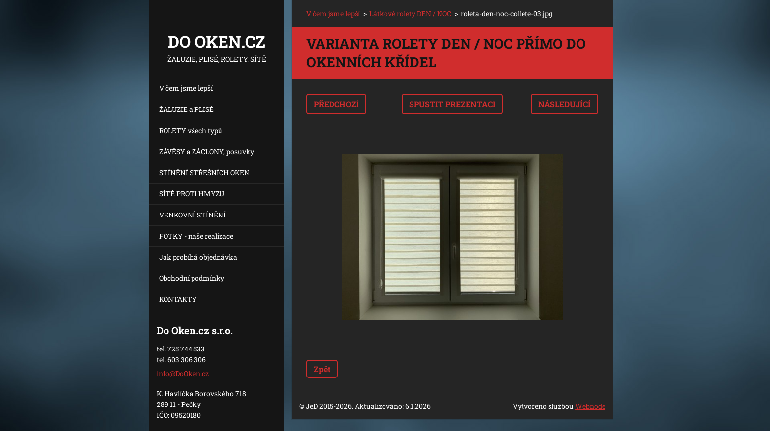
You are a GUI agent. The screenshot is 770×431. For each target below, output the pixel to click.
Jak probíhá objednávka (198, 257)
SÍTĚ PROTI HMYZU (191, 193)
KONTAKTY (178, 299)
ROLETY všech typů (190, 130)
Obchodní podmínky (191, 278)
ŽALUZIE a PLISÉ (186, 109)
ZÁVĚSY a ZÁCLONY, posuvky (206, 151)
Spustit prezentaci (452, 104)
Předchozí (336, 104)
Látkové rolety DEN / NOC (410, 13)
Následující (564, 104)
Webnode (590, 406)
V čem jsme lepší (186, 88)
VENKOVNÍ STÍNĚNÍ (192, 214)
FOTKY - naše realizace (196, 236)
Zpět (322, 369)
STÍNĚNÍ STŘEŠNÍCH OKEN (204, 172)
